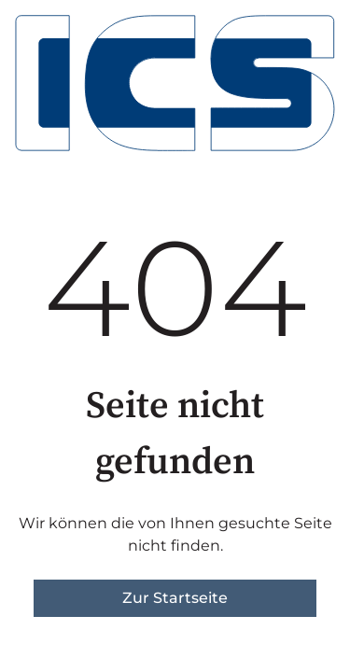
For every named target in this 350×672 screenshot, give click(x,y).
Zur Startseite (175, 598)
